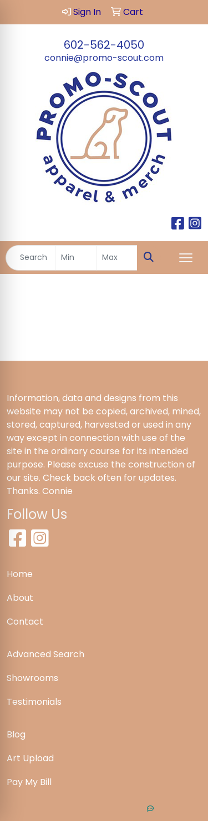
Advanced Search (45, 654)
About (20, 597)
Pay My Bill (29, 782)
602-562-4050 (104, 45)
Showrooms (32, 678)
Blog (16, 734)
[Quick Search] (30, 258)
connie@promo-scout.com (104, 57)
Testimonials (34, 701)
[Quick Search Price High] (117, 258)
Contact (25, 621)
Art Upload (30, 758)
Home (20, 574)
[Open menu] (186, 258)
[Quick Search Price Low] (76, 258)
